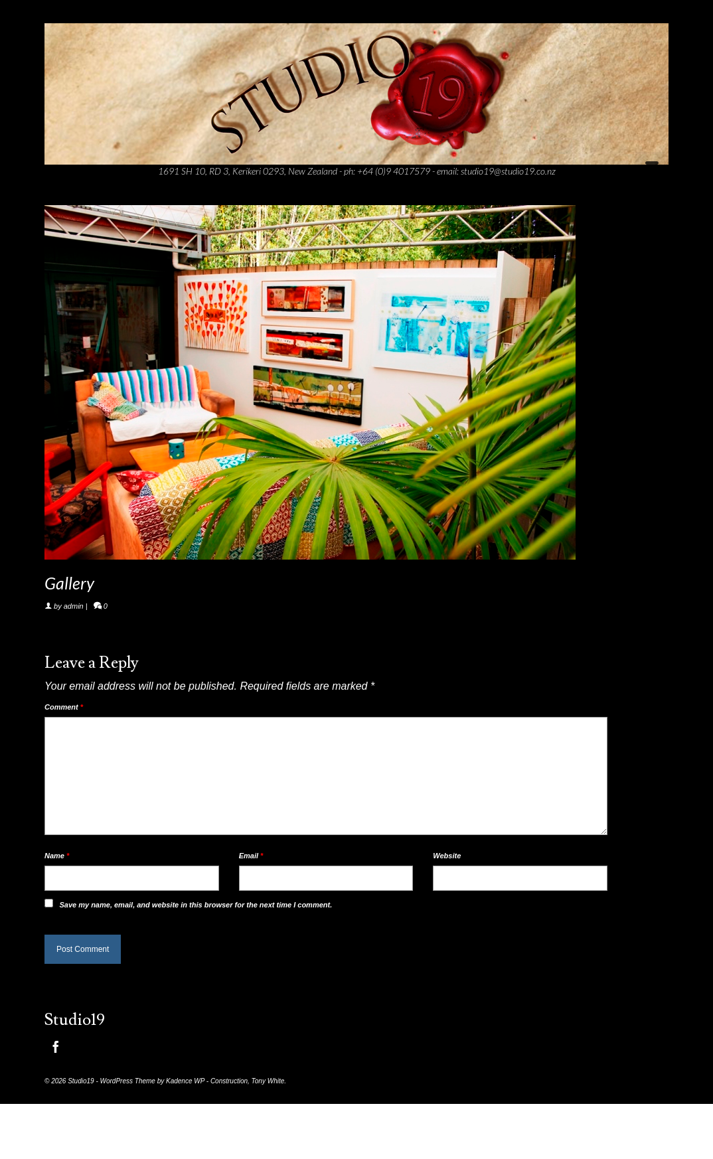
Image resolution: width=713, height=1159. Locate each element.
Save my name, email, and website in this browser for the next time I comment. (195, 905)
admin (74, 606)
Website (447, 856)
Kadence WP (185, 1081)
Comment (63, 707)
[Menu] (652, 168)
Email (251, 856)
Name (56, 856)
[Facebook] (55, 1047)
